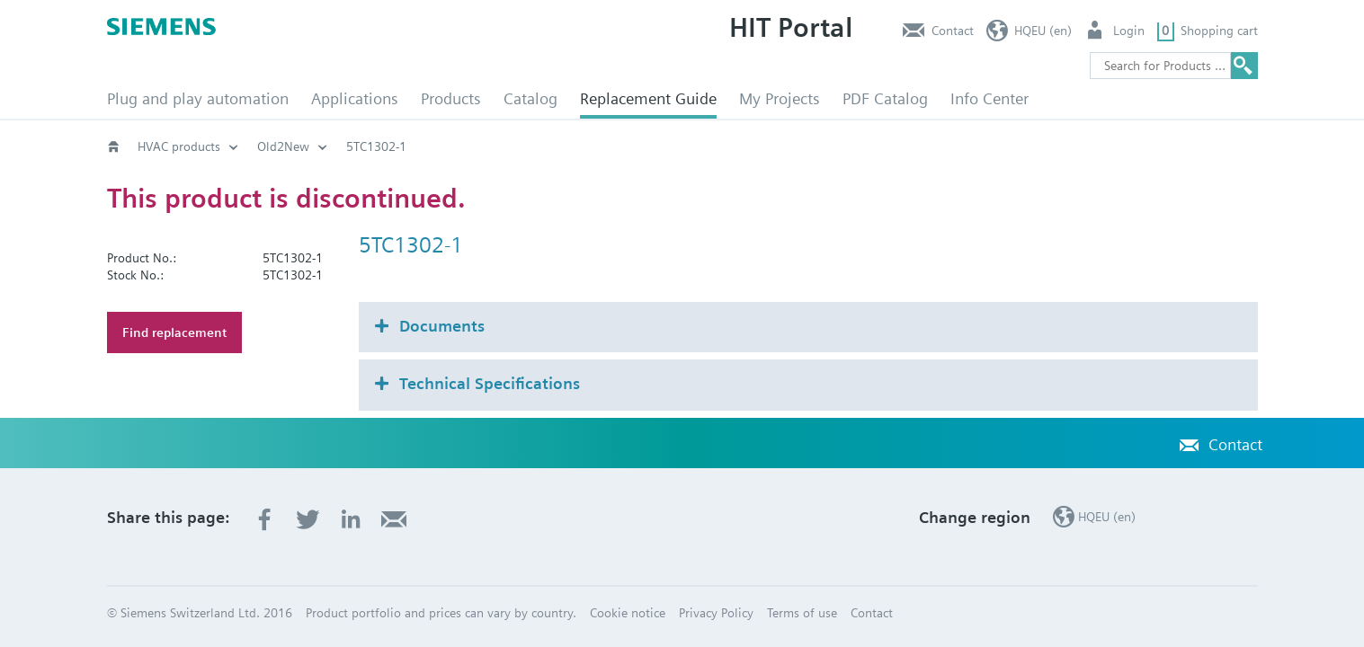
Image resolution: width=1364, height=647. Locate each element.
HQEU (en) (1043, 30)
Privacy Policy (716, 613)
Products (451, 98)
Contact (953, 30)
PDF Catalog (885, 98)
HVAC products (179, 146)
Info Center (989, 98)
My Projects (779, 98)
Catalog (530, 98)
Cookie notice (627, 613)
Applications (354, 98)
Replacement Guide (648, 98)
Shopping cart (1219, 30)
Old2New (283, 146)
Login (1129, 30)
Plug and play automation (198, 98)
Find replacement (174, 332)
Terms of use (802, 613)
